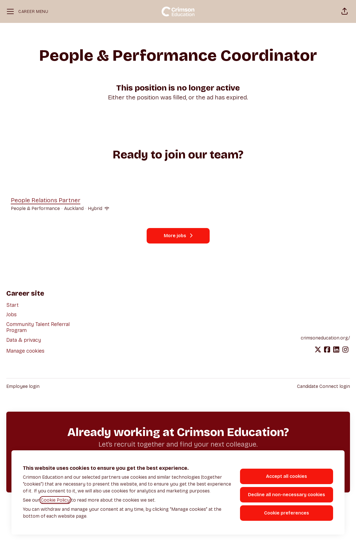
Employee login (23, 386)
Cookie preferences (286, 513)
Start (12, 305)
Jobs (11, 314)
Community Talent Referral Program (38, 327)
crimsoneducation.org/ (325, 338)
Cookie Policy (55, 500)
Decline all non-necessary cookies (286, 494)
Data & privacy (23, 340)
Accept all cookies (286, 476)
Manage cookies (25, 351)
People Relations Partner (60, 200)
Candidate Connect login (323, 386)
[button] (345, 11)
